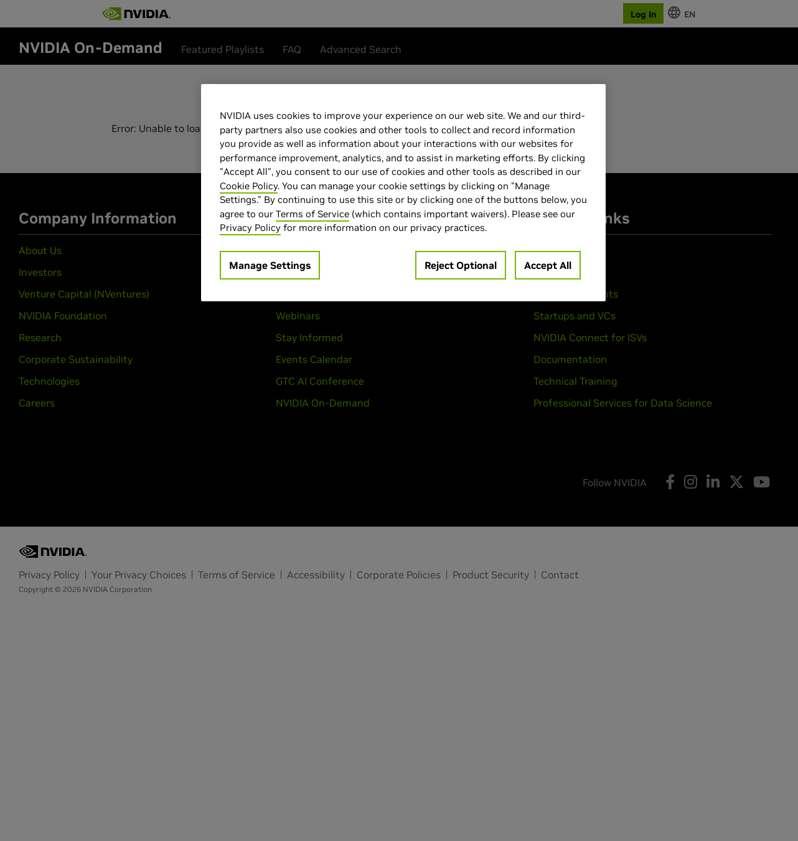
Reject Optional (461, 265)
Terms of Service (312, 214)
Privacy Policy (250, 227)
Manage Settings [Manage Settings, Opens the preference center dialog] (270, 265)
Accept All (547, 265)
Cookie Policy (249, 186)
